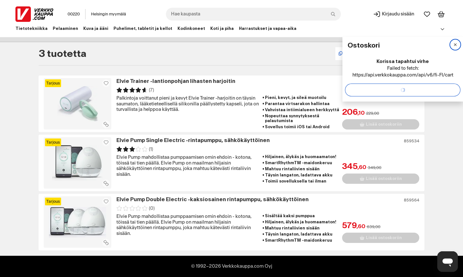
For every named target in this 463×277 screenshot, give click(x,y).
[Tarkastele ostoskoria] (441, 14)
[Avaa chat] (447, 261)
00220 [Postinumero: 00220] (74, 14)
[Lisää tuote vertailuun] (106, 124)
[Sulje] (455, 45)
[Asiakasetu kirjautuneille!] (106, 83)
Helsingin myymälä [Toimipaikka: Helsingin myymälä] (108, 14)
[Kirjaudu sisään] (393, 14)
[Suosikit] (427, 14)
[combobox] (253, 14)
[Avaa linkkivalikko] (442, 29)
